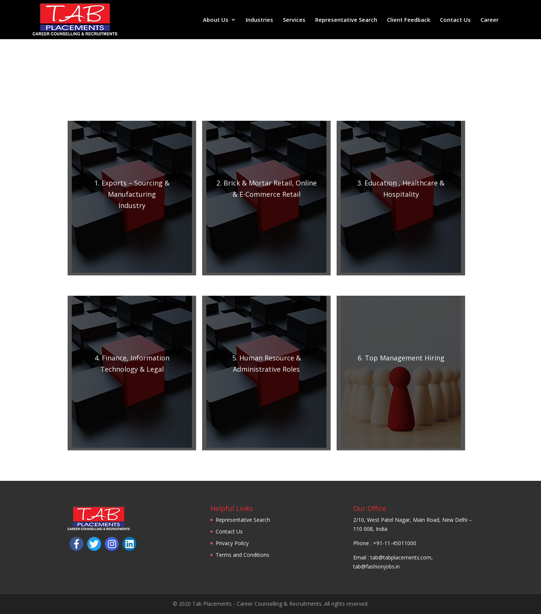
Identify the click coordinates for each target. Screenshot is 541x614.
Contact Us (455, 20)
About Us (215, 20)
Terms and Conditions (242, 554)
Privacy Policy (232, 543)
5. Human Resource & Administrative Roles (266, 363)
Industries (259, 20)
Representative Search (346, 20)
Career (490, 20)
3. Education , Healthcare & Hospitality (400, 188)
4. (132, 363)
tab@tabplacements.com (400, 557)
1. (131, 194)
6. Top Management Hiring (401, 357)
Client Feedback (408, 20)
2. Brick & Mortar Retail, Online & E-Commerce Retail (266, 188)
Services (294, 20)
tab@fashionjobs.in (376, 566)
